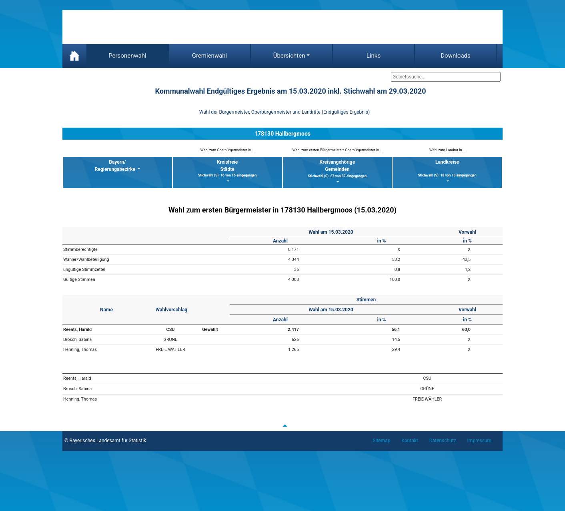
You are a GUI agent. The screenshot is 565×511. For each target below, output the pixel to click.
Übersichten (289, 55)
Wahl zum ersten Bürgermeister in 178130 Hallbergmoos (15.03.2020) (282, 210)
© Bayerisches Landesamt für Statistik (105, 440)
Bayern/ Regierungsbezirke (115, 165)
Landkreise (447, 168)
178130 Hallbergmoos (282, 133)
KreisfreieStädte (227, 168)
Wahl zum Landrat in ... (447, 150)
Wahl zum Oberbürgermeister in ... (227, 150)
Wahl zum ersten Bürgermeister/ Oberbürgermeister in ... (338, 150)
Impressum (479, 440)
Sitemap (381, 440)
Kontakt (409, 440)
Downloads (456, 55)
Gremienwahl (209, 55)
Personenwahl (127, 55)
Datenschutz (442, 440)
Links (374, 55)
